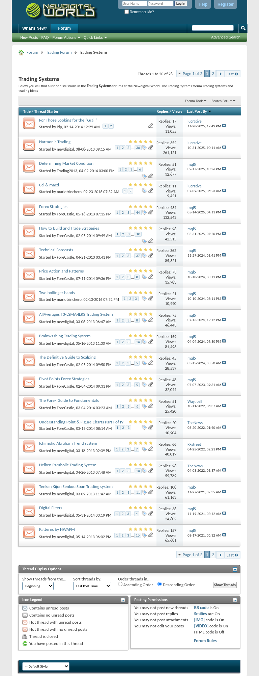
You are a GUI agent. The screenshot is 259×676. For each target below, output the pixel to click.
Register (226, 4)
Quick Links (93, 37)
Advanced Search (225, 37)
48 (174, 380)
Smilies (200, 613)
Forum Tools (194, 101)
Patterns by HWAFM (57, 529)
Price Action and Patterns (61, 271)
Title (27, 111)
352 (173, 142)
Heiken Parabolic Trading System (67, 464)
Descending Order (176, 584)
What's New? (34, 28)
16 (138, 342)
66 (174, 444)
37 (138, 256)
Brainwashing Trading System (65, 335)
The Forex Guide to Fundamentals (69, 400)
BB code (201, 607)
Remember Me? (139, 12)
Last (233, 73)
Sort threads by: (87, 578)
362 (173, 250)
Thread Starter (46, 111)
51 (174, 164)
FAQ (45, 37)
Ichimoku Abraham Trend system (68, 443)
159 (173, 336)
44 (138, 212)
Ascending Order (135, 584)
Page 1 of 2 (192, 73)
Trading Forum (58, 52)
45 (174, 358)
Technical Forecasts (56, 249)
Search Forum (222, 101)
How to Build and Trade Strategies (69, 228)
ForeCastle (65, 214)
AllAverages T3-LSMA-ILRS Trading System (76, 314)
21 (174, 293)
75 (174, 315)
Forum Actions (64, 37)
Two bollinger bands (57, 292)
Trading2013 (67, 170)
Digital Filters (50, 507)
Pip (59, 127)
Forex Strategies (53, 206)
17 (174, 121)
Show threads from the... (44, 578)
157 (173, 530)
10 (138, 234)
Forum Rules (205, 640)
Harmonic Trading (54, 141)
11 (174, 186)
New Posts (29, 37)
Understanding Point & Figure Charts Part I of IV (81, 421)
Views (177, 111)
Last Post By (199, 111)
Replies (162, 111)
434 (173, 207)
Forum (64, 28)
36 (138, 148)
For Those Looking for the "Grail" (68, 120)
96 (174, 229)
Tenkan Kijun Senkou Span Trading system (76, 486)
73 (174, 272)
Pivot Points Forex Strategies (64, 378)
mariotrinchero (69, 191)
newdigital (65, 149)
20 (174, 422)
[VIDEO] (201, 625)
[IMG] (199, 619)
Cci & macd (49, 184)
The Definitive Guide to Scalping (67, 357)
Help (203, 4)
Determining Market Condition (66, 163)
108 (173, 487)
